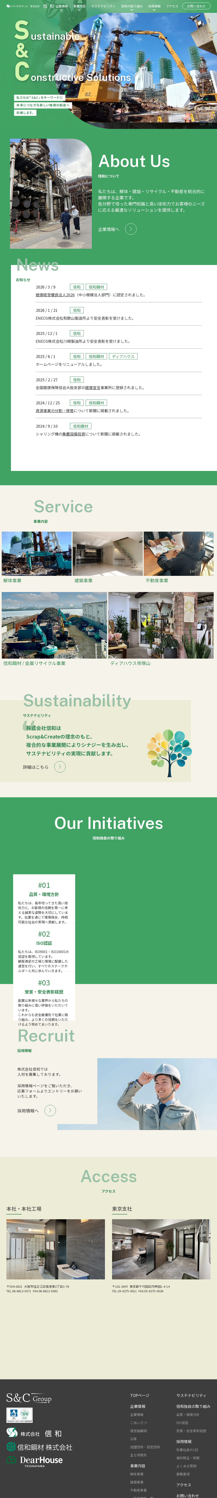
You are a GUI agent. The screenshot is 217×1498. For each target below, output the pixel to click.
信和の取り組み (132, 6)
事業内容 (79, 6)
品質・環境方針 (188, 1393)
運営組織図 (138, 1409)
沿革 (133, 1417)
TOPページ (139, 1374)
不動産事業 (138, 1469)
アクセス (172, 6)
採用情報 (154, 6)
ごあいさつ (138, 1401)
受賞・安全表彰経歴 (191, 1409)
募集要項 (183, 1452)
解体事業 (136, 1452)
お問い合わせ (196, 6)
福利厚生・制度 (188, 1436)
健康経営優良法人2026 (55, 295)
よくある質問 (186, 1444)
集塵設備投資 (73, 434)
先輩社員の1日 (187, 1428)
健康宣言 (92, 387)
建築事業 (136, 1461)
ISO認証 (182, 1401)
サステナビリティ (103, 6)
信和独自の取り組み (193, 1385)
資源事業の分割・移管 (55, 410)
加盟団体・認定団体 (145, 1425)
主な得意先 (138, 1433)
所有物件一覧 (143, 1477)
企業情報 (61, 6)
